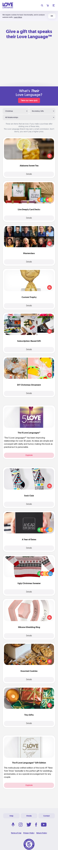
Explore (29, 455)
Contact (46, 816)
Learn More (18, 17)
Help (11, 816)
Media (29, 816)
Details (29, 174)
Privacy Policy (28, 833)
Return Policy (41, 833)
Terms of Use (16, 833)
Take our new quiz (29, 100)
